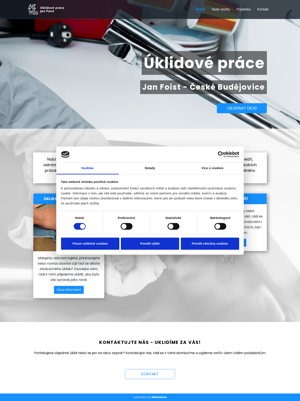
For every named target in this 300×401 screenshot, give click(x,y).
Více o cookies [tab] (212, 168)
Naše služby (221, 9)
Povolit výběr (150, 243)
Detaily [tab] (150, 168)
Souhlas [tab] (87, 168)
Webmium (159, 397)
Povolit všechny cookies (210, 243)
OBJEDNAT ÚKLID (242, 108)
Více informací (69, 289)
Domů (200, 9)
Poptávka (244, 9)
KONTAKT (150, 374)
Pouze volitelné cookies (90, 243)
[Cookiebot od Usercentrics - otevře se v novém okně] (221, 154)
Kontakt (263, 9)
